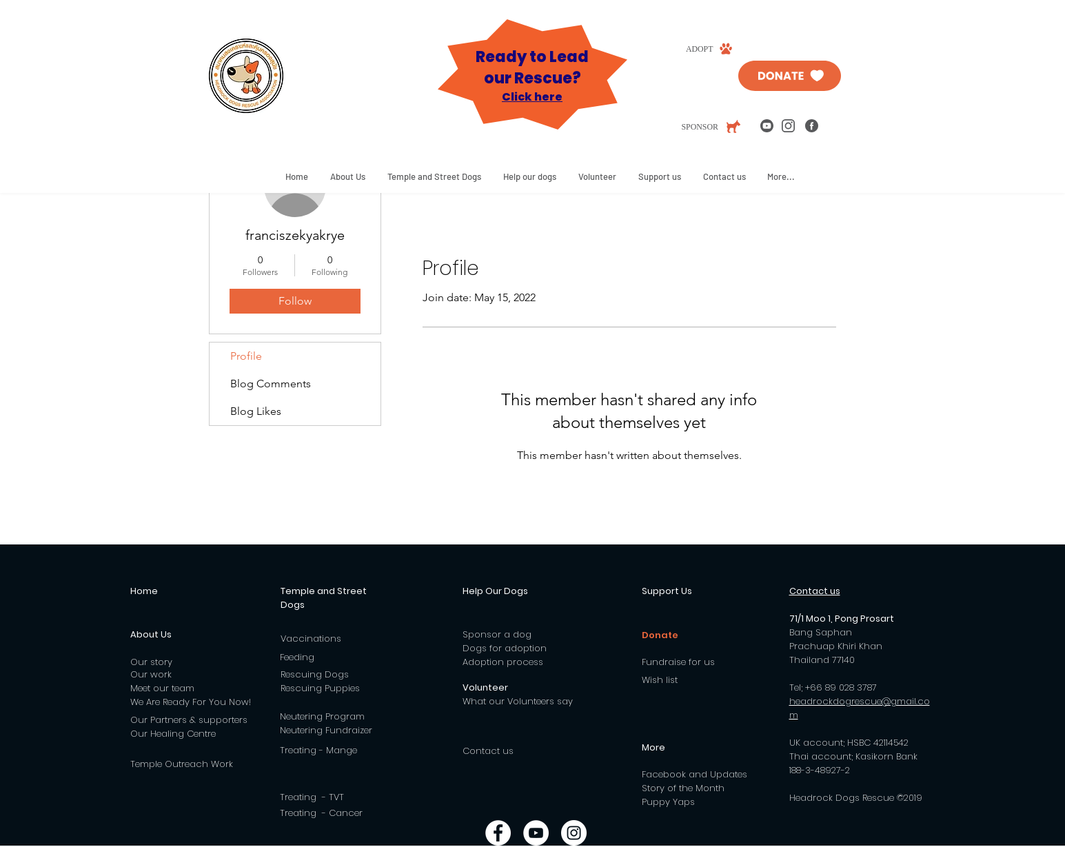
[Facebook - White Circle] (498, 833)
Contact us (488, 750)
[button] (347, 177)
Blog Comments (270, 383)
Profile (246, 356)
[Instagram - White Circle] (574, 833)
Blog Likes (255, 411)
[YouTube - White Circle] (536, 833)
